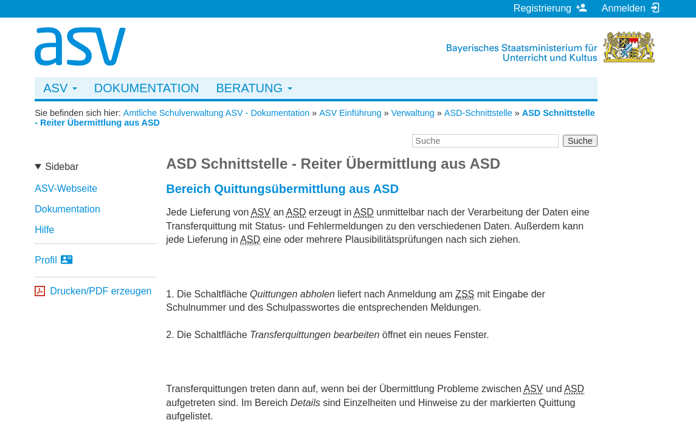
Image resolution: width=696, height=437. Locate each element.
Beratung (254, 88)
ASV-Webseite (66, 188)
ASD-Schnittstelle (478, 113)
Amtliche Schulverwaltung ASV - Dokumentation (216, 113)
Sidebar (61, 166)
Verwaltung (413, 113)
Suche (580, 141)
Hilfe (44, 230)
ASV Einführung (350, 113)
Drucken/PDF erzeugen (100, 291)
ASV (60, 88)
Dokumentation (146, 88)
